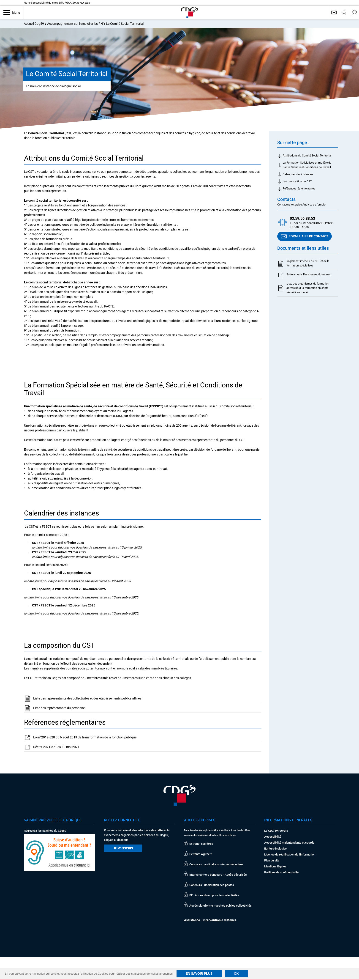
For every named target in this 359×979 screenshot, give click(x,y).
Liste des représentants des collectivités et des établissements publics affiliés (87, 698)
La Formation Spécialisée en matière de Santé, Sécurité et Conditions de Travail (307, 165)
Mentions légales (275, 866)
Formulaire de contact (304, 236)
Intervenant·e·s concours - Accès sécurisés (218, 874)
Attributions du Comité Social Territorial (307, 156)
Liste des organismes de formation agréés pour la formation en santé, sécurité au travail (307, 288)
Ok (236, 973)
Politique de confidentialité (281, 872)
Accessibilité (272, 836)
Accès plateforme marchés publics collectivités (220, 905)
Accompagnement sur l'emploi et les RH (75, 23)
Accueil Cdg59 (34, 23)
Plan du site (271, 860)
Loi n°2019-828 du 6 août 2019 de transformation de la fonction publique (84, 737)
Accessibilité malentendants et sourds (289, 842)
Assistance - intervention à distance (210, 920)
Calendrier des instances (298, 174)
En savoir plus (81, 2)
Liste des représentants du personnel (59, 707)
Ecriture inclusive (275, 848)
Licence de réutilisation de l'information (289, 854)
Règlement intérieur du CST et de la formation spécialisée (307, 263)
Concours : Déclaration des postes (211, 885)
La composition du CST (297, 182)
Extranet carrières (201, 843)
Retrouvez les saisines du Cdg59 (45, 830)
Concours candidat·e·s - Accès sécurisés (216, 864)
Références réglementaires (299, 189)
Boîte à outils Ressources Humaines (308, 275)
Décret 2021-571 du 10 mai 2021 (56, 747)
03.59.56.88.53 (302, 218)
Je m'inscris (123, 848)
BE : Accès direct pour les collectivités (214, 895)
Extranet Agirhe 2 (200, 854)
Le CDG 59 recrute (276, 830)
